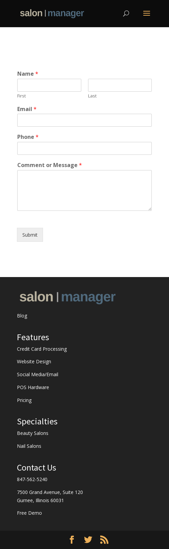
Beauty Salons (32, 433)
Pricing (24, 400)
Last (92, 96)
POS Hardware (33, 387)
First (21, 96)
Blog (22, 315)
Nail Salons (29, 446)
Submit (30, 235)
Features (33, 337)
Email (27, 109)
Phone (28, 137)
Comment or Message (49, 165)
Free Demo (29, 513)
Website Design (34, 361)
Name (27, 73)
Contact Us (36, 467)
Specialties (37, 421)
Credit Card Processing (42, 349)
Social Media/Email (37, 374)
